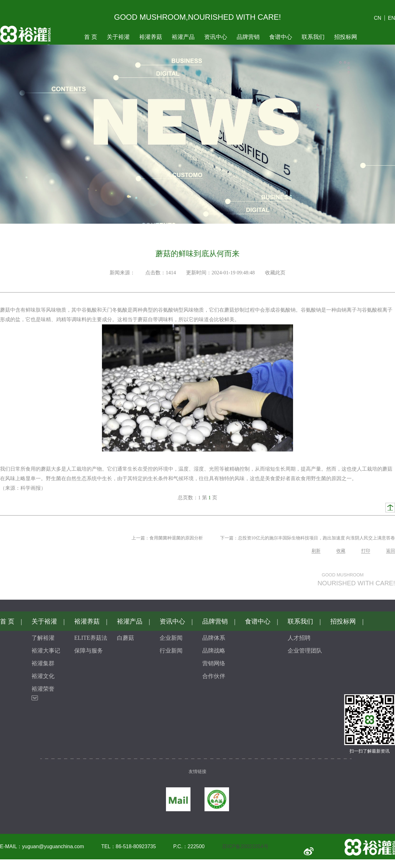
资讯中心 (215, 37)
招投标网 (345, 37)
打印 (365, 550)
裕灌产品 (183, 37)
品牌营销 (248, 37)
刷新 (316, 550)
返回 (390, 550)
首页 (90, 37)
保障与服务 (88, 650)
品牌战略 (213, 650)
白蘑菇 (125, 638)
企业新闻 (171, 638)
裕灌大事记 (46, 650)
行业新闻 (171, 650)
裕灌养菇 (150, 37)
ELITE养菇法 (90, 638)
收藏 (340, 550)
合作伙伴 (213, 676)
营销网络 (213, 663)
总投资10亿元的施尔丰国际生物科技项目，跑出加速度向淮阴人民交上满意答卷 (316, 538)
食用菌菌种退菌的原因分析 (176, 538)
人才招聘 (299, 638)
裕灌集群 (43, 663)
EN (391, 18)
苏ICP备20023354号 (245, 846)
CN (377, 18)
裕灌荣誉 (43, 689)
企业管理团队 (305, 650)
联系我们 (313, 37)
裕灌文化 (43, 676)
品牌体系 (213, 638)
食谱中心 (280, 37)
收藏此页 (275, 272)
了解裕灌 (43, 638)
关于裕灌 (118, 37)
